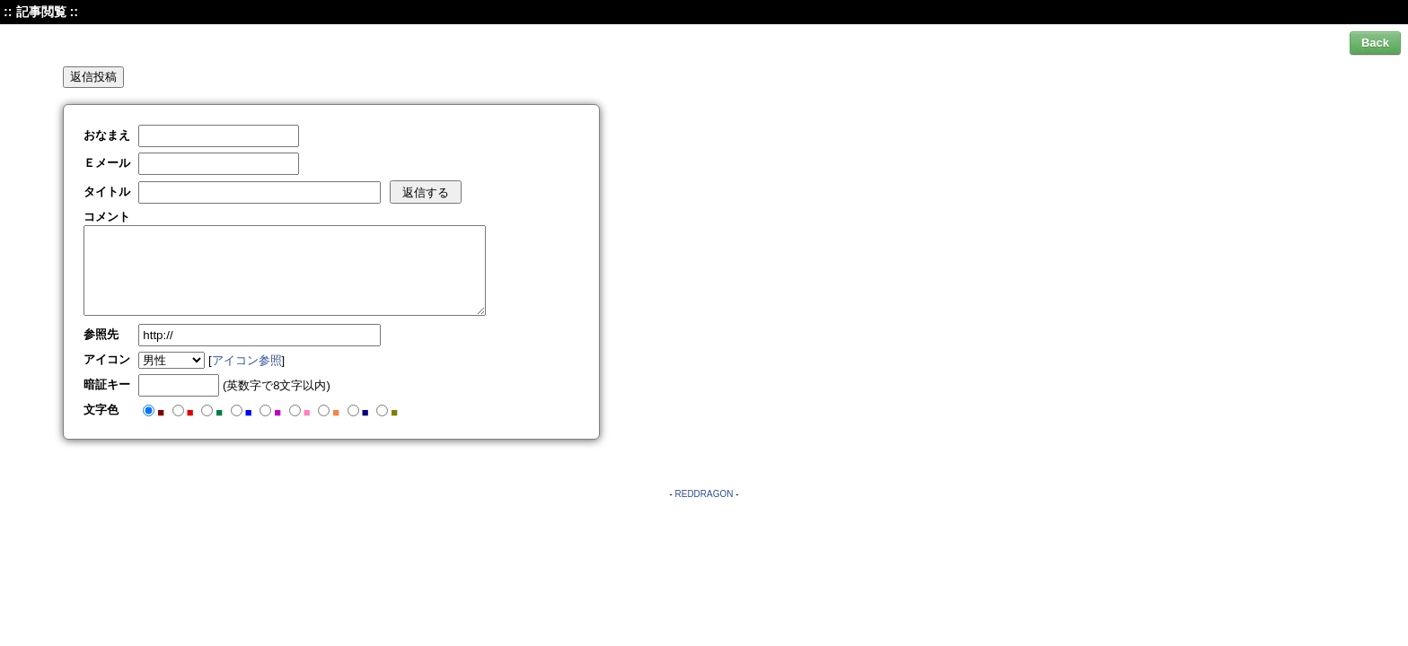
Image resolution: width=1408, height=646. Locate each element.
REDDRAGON (703, 494)
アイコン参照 (247, 360)
